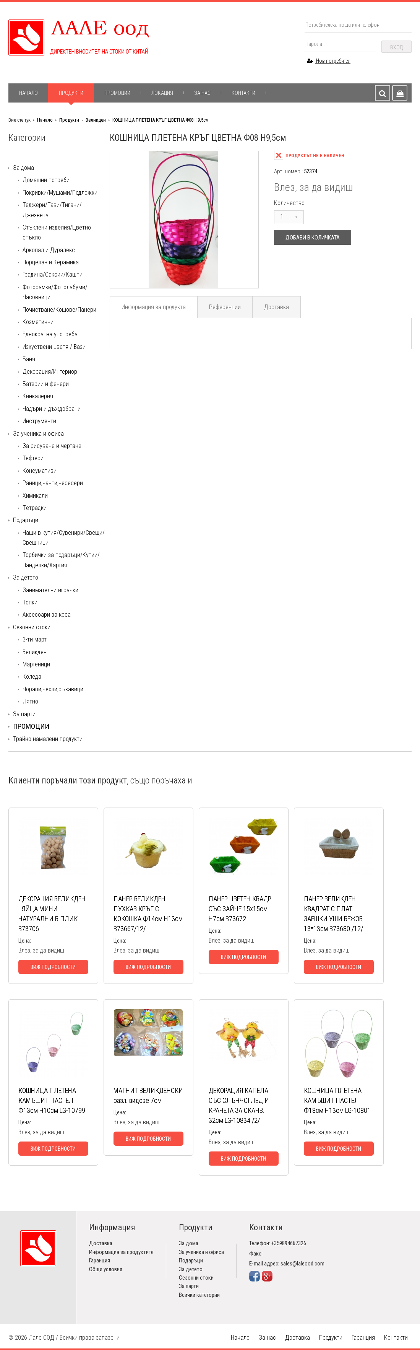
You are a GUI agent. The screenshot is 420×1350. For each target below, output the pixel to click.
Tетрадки (35, 507)
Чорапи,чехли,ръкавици (53, 689)
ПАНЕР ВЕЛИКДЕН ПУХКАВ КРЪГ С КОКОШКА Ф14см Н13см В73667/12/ (148, 914)
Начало (28, 93)
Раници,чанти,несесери (53, 483)
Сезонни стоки (31, 627)
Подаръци (25, 520)
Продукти (71, 93)
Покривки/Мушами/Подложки (60, 192)
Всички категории (199, 1294)
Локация (162, 93)
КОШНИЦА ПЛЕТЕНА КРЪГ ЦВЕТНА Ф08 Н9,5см (160, 120)
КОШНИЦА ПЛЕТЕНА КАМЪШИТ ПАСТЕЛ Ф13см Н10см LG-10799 (51, 1100)
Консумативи (40, 470)
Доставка (276, 307)
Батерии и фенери (46, 384)
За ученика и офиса (38, 433)
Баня (29, 359)
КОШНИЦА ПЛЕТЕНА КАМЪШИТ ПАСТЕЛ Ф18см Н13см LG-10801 (337, 1100)
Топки (30, 602)
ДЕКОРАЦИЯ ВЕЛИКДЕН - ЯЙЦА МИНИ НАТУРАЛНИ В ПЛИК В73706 (52, 914)
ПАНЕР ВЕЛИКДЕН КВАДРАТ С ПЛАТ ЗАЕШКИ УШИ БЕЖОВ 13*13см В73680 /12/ (333, 914)
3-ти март (35, 639)
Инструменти (39, 421)
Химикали (35, 495)
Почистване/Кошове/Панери (59, 309)
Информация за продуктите (121, 1252)
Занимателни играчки (50, 590)
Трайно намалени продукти (48, 739)
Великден (96, 120)
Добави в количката (312, 237)
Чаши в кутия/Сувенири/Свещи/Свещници (64, 537)
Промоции (117, 93)
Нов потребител (328, 61)
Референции (225, 307)
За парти (24, 714)
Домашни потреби (46, 180)
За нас (202, 93)
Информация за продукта (154, 307)
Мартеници (36, 664)
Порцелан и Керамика (51, 262)
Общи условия (105, 1269)
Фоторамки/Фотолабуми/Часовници (55, 292)
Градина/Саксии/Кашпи (53, 274)
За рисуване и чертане (52, 445)
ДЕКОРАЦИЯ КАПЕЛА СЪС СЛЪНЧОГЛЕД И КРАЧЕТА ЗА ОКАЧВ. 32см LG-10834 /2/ (239, 1105)
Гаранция (99, 1260)
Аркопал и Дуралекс (49, 250)
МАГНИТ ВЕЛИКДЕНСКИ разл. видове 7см (148, 1095)
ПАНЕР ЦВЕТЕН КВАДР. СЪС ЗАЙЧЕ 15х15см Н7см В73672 (241, 909)
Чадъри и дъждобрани (52, 408)
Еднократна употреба (50, 334)
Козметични (38, 322)
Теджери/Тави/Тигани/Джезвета (52, 209)
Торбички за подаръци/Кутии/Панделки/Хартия (61, 559)
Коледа (32, 676)
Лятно (30, 701)
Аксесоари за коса (47, 614)
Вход (396, 47)
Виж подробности (53, 967)
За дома (23, 167)
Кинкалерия (38, 396)
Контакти (243, 93)
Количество (289, 203)
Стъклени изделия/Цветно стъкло (57, 232)
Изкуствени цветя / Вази (54, 346)
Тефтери (33, 458)
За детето (25, 577)
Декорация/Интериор (50, 371)
